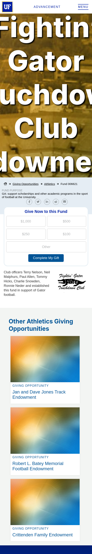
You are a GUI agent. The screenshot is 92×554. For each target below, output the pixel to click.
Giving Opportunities (26, 183)
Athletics (49, 183)
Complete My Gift (46, 258)
